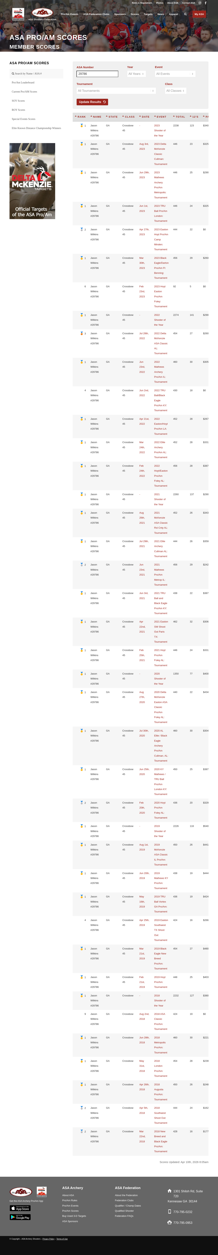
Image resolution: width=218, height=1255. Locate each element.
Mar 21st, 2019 (142, 953)
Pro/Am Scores (70, 1210)
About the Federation (126, 1195)
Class (168, 84)
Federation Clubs (124, 1200)
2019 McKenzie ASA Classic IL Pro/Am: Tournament (161, 854)
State (112, 116)
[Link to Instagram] (200, 3)
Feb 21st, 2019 (142, 982)
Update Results (92, 102)
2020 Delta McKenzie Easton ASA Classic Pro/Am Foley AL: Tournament (160, 707)
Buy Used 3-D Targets (74, 1216)
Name (96, 116)
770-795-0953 (183, 1222)
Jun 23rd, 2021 (142, 569)
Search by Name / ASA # (27, 73)
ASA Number (85, 67)
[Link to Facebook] (205, 3)
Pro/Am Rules (69, 1200)
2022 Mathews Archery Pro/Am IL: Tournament (160, 371)
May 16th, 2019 (142, 901)
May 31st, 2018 (142, 1065)
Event (158, 67)
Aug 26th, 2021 (142, 517)
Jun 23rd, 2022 (142, 366)
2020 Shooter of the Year (160, 678)
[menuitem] (142, 3)
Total (179, 116)
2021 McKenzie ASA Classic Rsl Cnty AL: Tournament (161, 522)
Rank (80, 116)
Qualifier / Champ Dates (128, 1205)
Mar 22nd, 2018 (142, 1136)
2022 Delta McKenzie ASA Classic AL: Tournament (161, 343)
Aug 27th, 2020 (142, 697)
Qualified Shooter (124, 1210)
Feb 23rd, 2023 (142, 291)
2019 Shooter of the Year (160, 831)
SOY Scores (18, 100)
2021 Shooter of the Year (160, 499)
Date (144, 116)
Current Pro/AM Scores (24, 91)
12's (194, 116)
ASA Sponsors (70, 1221)
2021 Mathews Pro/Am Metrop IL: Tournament (160, 574)
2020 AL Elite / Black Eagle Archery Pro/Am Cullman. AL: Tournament (161, 745)
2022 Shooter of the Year (160, 320)
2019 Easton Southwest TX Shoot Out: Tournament (161, 930)
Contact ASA (188, 3)
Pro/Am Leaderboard (23, 82)
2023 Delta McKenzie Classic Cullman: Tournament (160, 154)
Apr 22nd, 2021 (142, 626)
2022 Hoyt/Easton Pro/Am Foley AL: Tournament (161, 475)
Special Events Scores (23, 119)
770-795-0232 (183, 1212)
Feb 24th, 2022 (142, 470)
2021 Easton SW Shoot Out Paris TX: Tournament (161, 631)
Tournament (84, 84)
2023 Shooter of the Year (160, 130)
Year (130, 67)
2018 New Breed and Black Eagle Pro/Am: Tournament (160, 1141)
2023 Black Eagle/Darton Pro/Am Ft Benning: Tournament (161, 268)
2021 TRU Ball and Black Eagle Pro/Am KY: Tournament (160, 603)
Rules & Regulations (142, 3)
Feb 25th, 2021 (142, 655)
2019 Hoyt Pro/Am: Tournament (160, 982)
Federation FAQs (124, 1216)
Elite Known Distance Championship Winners (36, 128)
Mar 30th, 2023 (142, 263)
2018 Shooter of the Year (160, 1000)
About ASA (172, 3)
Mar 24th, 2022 (142, 447)
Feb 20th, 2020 (142, 807)
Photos (159, 3)
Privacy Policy (48, 1239)
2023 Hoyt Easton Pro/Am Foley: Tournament (160, 296)
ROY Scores (18, 109)
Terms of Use (62, 1239)
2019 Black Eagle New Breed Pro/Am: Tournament (160, 958)
